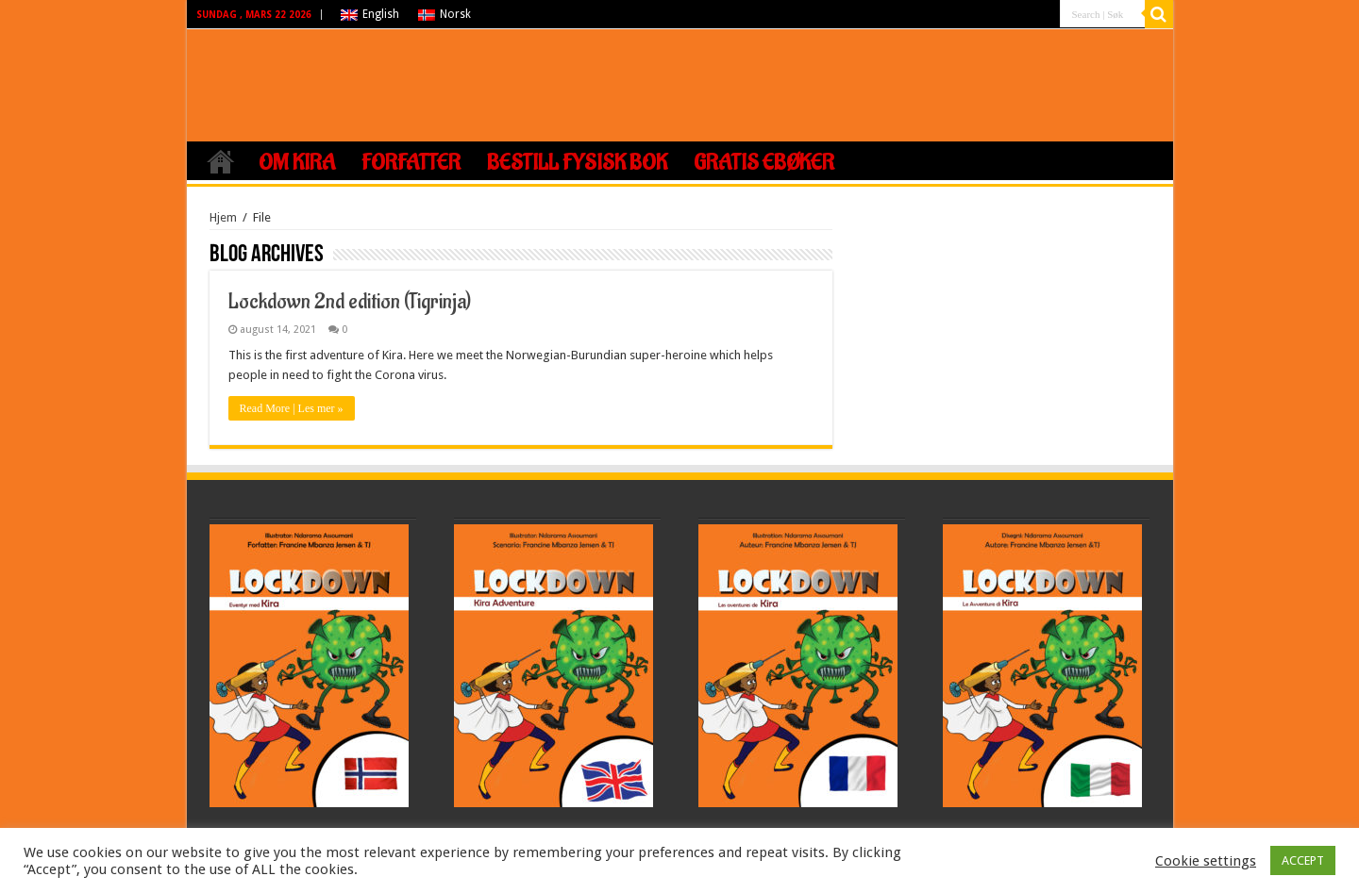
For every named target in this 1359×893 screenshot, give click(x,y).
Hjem (220, 161)
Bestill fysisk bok (577, 163)
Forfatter (411, 163)
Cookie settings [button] (1205, 860)
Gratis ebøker (764, 163)
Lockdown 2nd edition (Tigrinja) (349, 302)
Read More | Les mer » (292, 408)
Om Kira (297, 163)
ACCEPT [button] (1303, 860)
